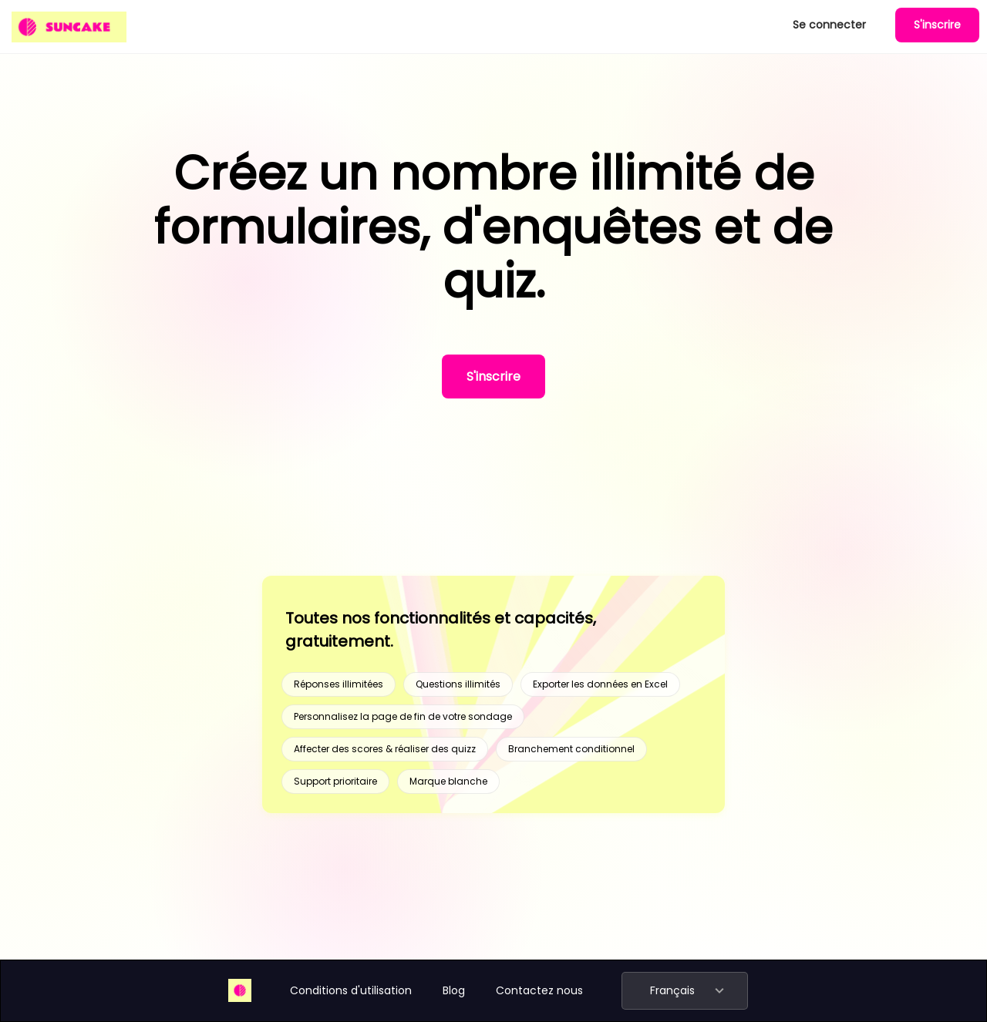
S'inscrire (937, 24)
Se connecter (829, 24)
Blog (454, 990)
